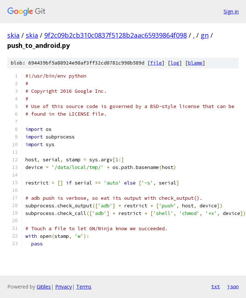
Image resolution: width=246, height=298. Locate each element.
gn (205, 35)
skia (13, 35)
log (175, 63)
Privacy (63, 286)
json (233, 286)
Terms (83, 286)
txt (215, 286)
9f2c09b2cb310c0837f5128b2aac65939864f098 (115, 35)
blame (195, 63)
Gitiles (44, 286)
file (156, 63)
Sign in (231, 11)
